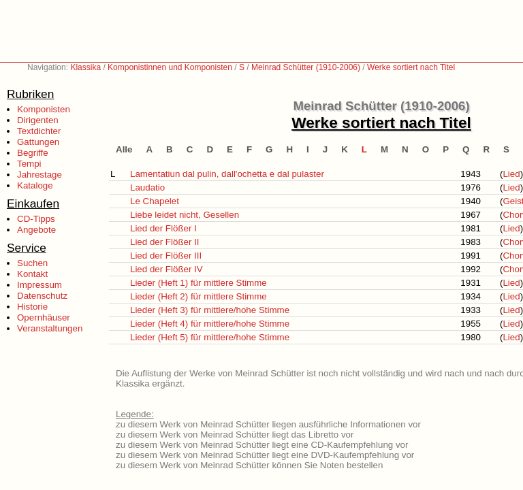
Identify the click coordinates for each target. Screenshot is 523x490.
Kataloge (35, 185)
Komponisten (43, 109)
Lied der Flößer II (164, 242)
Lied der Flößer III (166, 255)
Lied (511, 174)
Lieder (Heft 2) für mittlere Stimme (198, 296)
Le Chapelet (154, 201)
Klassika (85, 67)
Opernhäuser (43, 317)
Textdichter (39, 131)
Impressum (39, 285)
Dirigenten (38, 120)
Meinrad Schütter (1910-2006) (305, 67)
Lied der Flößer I (163, 228)
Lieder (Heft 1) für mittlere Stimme (198, 283)
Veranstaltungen (49, 328)
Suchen (32, 263)
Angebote (36, 230)
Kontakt (32, 274)
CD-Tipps (36, 219)
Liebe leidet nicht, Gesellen (184, 215)
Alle (124, 149)
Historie (32, 306)
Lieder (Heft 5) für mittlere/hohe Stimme (209, 337)
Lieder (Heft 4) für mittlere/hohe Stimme (209, 323)
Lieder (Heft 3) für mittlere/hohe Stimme (209, 310)
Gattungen (38, 142)
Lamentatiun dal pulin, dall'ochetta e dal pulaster (227, 174)
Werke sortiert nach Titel (411, 67)
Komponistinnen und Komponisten (170, 67)
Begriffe (32, 153)
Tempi (29, 164)
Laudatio (147, 187)
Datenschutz (42, 296)
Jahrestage (39, 174)
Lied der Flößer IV (166, 269)
